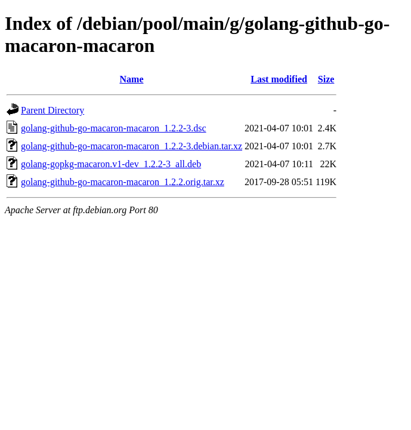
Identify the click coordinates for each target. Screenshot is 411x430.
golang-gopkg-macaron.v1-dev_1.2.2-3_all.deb (111, 164)
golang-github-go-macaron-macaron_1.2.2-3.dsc (113, 128)
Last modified (279, 79)
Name (132, 79)
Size (326, 79)
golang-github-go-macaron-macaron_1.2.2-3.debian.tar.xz (131, 146)
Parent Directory (52, 110)
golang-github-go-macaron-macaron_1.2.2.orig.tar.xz (122, 182)
